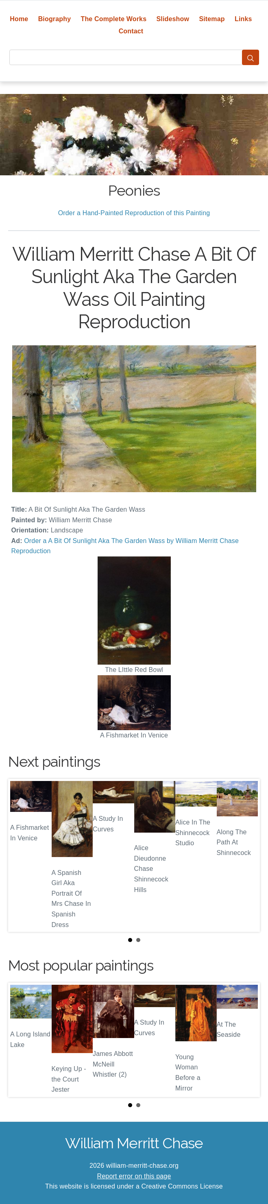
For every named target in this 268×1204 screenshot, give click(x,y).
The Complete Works (114, 18)
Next (247, 855)
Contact (131, 31)
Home (19, 18)
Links (243, 18)
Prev (20, 855)
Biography (54, 18)
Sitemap (211, 18)
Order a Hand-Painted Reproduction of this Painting (134, 212)
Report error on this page (134, 1176)
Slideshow (173, 18)
